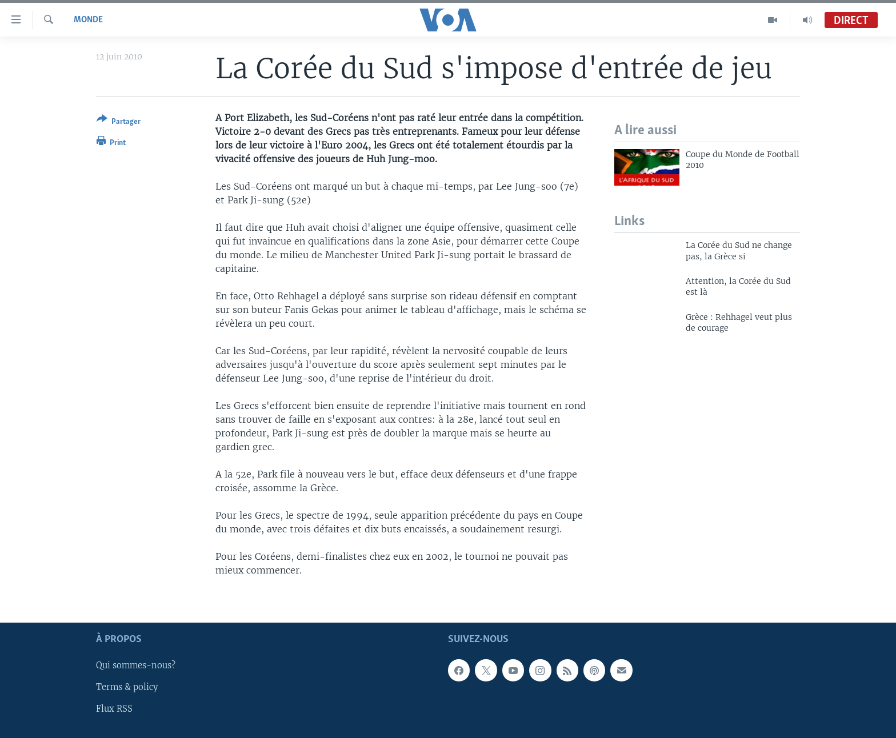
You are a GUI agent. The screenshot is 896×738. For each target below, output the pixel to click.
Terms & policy (127, 687)
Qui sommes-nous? (135, 665)
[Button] (119, 122)
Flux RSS (114, 709)
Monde (88, 20)
